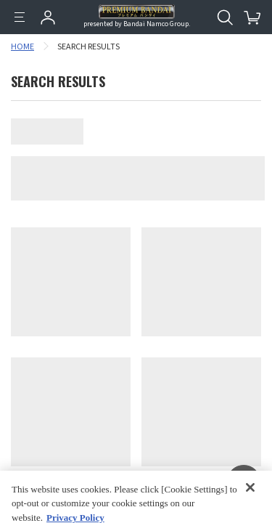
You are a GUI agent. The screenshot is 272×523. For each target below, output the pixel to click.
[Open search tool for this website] (225, 17)
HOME (22, 47)
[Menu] (19, 17)
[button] (243, 482)
